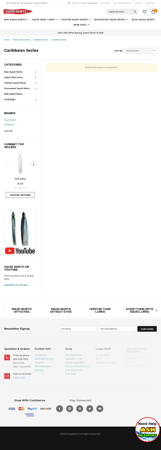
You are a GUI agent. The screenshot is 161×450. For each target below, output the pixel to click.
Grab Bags (79, 24)
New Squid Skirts (15, 19)
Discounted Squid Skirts (110, 19)
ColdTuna (9, 124)
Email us (18, 377)
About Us (39, 362)
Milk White (20, 179)
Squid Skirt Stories (44, 358)
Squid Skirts (10, 120)
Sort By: (119, 50)
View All (8, 131)
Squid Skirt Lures (43, 19)
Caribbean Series (40, 40)
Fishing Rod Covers (21, 40)
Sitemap (39, 370)
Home (6, 40)
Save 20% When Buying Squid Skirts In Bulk (80, 32)
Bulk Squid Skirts (143, 19)
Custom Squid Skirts (74, 19)
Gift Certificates (43, 366)
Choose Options (20, 195)
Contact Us (40, 355)
